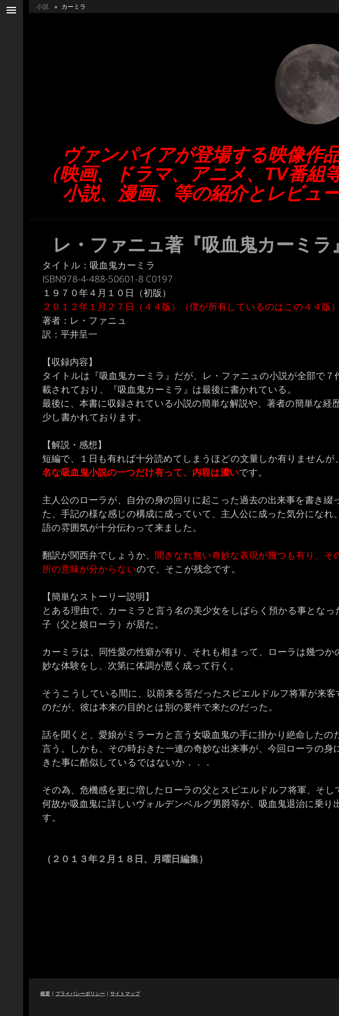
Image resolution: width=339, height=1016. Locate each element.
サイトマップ (125, 993)
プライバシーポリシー (80, 993)
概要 (45, 993)
